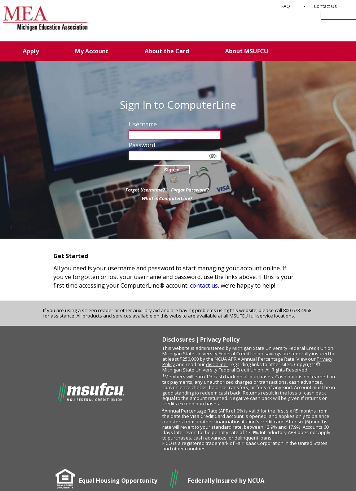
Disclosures (178, 339)
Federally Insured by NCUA (226, 481)
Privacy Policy (219, 339)
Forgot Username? (145, 189)
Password (142, 145)
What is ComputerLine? (167, 198)
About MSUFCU (246, 51)
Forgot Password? (190, 189)
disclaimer (217, 364)
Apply (31, 51)
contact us (204, 285)
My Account (92, 51)
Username (143, 124)
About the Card (167, 51)
